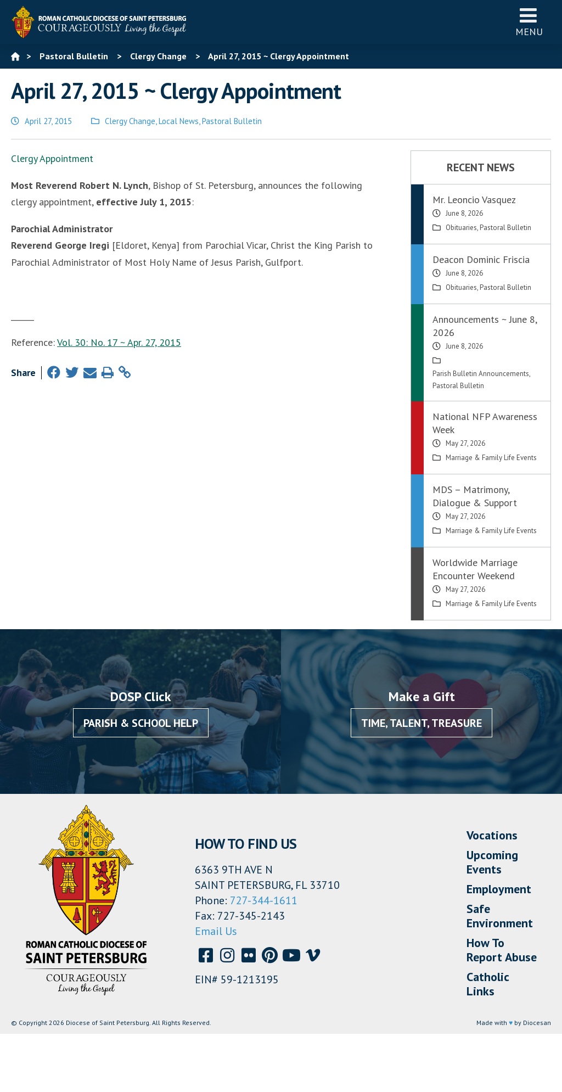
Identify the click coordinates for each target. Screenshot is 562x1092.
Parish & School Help (140, 723)
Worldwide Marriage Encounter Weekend (475, 569)
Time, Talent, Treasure (421, 723)
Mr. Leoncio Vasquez (474, 199)
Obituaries (461, 227)
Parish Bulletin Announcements (480, 373)
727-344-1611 (263, 900)
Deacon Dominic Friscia (481, 259)
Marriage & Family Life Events (491, 457)
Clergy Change (130, 121)
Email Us (216, 931)
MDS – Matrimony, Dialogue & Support (474, 496)
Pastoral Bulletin (232, 121)
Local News (179, 121)
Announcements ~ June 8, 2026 (484, 326)
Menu (529, 21)
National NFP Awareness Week (484, 423)
